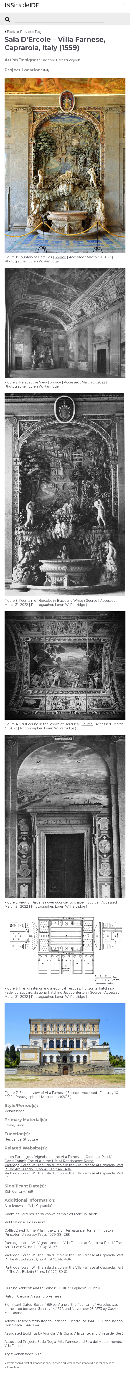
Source (60, 257)
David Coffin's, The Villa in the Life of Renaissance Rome (49, 1161)
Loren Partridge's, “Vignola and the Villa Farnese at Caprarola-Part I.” (58, 1157)
